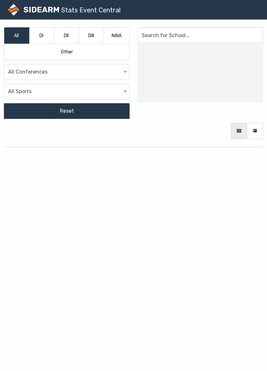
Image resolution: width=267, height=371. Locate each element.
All (16, 35)
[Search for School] (200, 35)
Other (67, 52)
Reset (67, 111)
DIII (91, 35)
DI (41, 35)
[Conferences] (67, 72)
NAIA (116, 35)
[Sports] (67, 91)
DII (66, 35)
